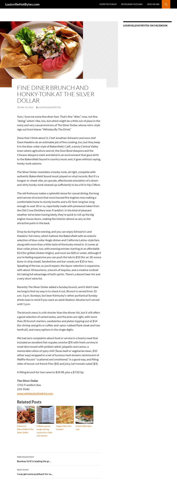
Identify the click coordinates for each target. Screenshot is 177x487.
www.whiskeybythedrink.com (35, 393)
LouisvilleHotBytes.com (22, 4)
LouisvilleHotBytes (49, 107)
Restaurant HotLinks (132, 4)
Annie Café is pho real (84, 428)
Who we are (153, 4)
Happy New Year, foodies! (64, 428)
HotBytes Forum (108, 4)
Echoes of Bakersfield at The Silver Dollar (25, 429)
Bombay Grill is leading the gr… (59, 459)
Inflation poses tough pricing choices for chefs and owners (44, 431)
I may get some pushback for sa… (59, 471)
